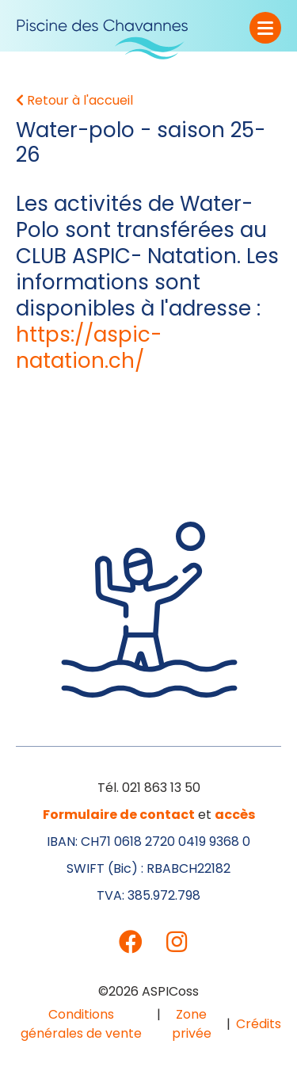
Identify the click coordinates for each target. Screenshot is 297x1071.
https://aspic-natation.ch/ (89, 347)
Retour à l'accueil (74, 100)
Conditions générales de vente (81, 1023)
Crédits (258, 1024)
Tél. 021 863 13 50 (148, 787)
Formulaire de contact (119, 814)
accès (235, 814)
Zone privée (191, 1023)
